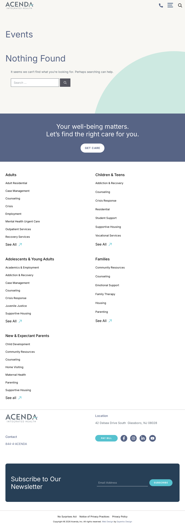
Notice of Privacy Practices (94, 516)
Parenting (101, 311)
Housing (100, 303)
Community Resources (110, 267)
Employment (13, 214)
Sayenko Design (124, 521)
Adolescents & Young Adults (29, 259)
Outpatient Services (18, 229)
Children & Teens (110, 175)
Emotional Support (107, 285)
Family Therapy (105, 294)
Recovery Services (17, 236)
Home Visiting (14, 367)
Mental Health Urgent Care (22, 221)
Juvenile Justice (16, 306)
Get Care (92, 148)
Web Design (107, 521)
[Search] (65, 82)
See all (10, 398)
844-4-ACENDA (16, 444)
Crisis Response (105, 200)
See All (11, 244)
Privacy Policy (119, 516)
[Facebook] (124, 438)
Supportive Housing (108, 227)
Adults (10, 175)
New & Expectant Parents (27, 336)
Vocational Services (108, 235)
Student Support (106, 218)
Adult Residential (16, 183)
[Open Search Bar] (180, 5)
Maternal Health (15, 374)
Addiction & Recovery (109, 183)
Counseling (12, 198)
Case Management (17, 191)
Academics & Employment (22, 267)
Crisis (9, 206)
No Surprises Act (67, 516)
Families (102, 259)
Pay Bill (106, 438)
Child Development (17, 344)
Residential (102, 209)
